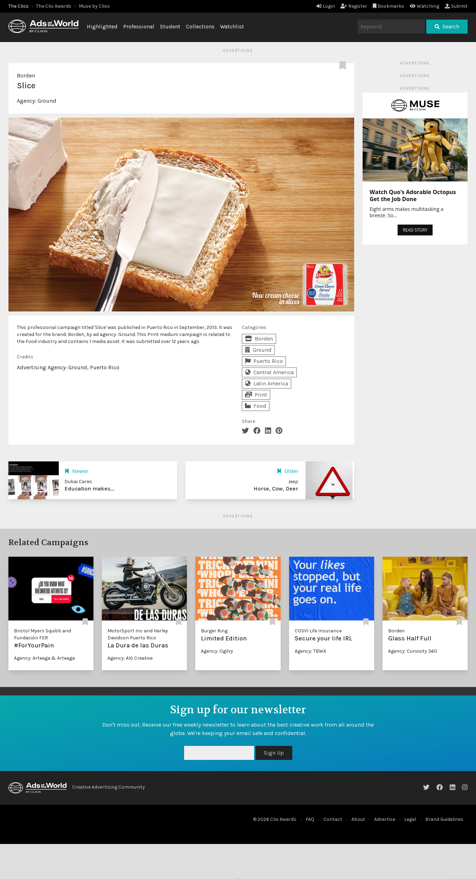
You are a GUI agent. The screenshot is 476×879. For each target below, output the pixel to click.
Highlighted (102, 26)
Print (256, 394)
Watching (424, 6)
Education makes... (89, 488)
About (358, 819)
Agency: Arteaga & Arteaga (44, 658)
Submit (456, 6)
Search (447, 26)
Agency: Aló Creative (130, 658)
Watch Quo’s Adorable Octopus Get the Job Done (413, 195)
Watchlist (232, 26)
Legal (410, 819)
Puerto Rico (264, 361)
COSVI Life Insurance (318, 631)
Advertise (384, 819)
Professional (138, 26)
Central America (269, 372)
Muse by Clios (94, 6)
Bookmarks (389, 6)
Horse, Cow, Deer (275, 488)
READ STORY (415, 230)
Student (170, 26)
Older (287, 471)
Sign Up (274, 752)
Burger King (214, 631)
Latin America (266, 383)
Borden (26, 75)
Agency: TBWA (310, 651)
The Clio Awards (53, 6)
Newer (76, 471)
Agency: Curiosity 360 (412, 651)
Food (255, 406)
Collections (200, 26)
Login (325, 6)
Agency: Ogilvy (217, 651)
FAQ (310, 819)
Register (354, 6)
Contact (332, 819)
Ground (46, 100)
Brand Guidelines (444, 819)
